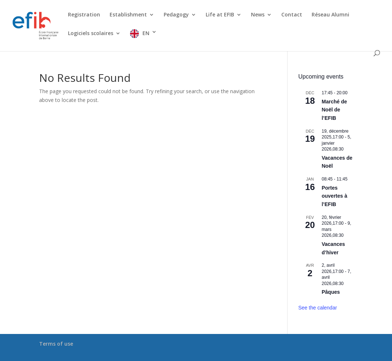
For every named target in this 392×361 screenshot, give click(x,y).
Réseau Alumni (330, 15)
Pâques (330, 292)
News (257, 15)
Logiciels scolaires (90, 34)
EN (145, 33)
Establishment (128, 15)
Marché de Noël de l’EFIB (334, 110)
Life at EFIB (220, 15)
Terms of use (56, 343)
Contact (291, 15)
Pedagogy (176, 15)
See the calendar (317, 308)
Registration (84, 15)
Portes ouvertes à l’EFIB (334, 196)
